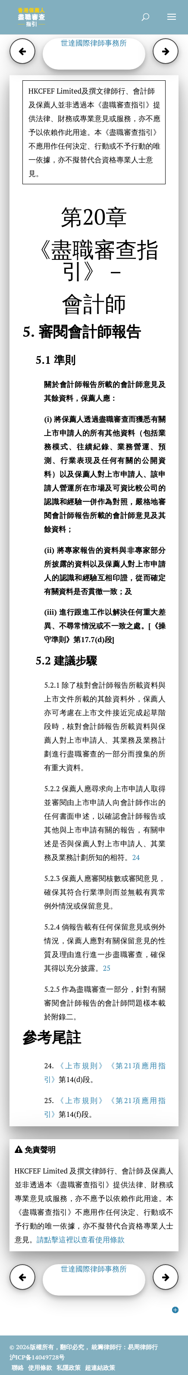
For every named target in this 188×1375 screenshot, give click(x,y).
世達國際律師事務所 (94, 43)
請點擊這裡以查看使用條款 (81, 1239)
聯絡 (18, 1367)
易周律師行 (143, 1347)
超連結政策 (100, 1367)
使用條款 (40, 1367)
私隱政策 (68, 1367)
